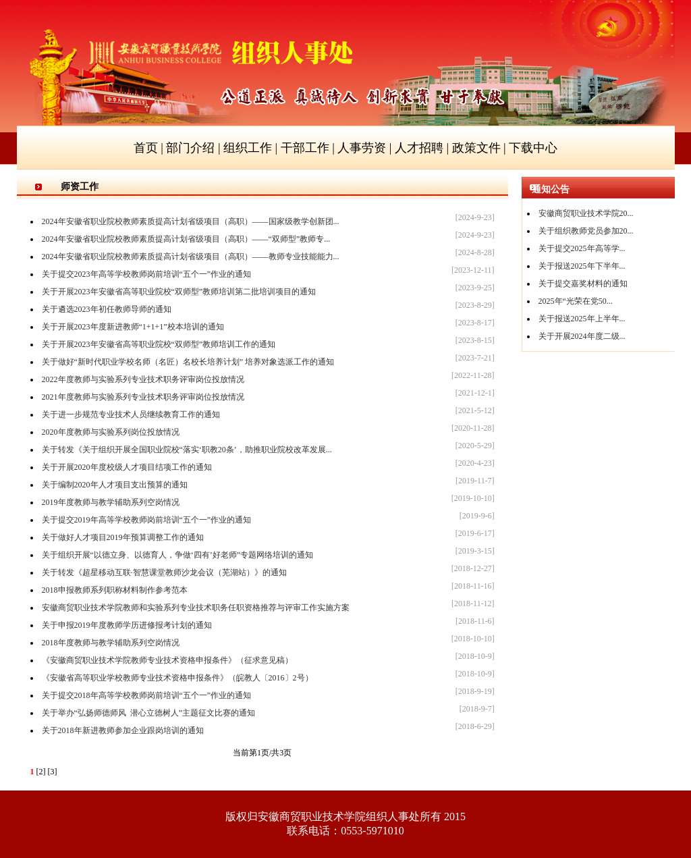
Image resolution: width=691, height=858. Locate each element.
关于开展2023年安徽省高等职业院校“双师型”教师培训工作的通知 (159, 344)
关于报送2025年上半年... (582, 318)
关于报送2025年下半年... (582, 266)
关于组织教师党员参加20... (586, 231)
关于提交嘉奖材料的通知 (583, 283)
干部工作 (305, 148)
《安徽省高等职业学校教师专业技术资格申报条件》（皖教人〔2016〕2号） (177, 677)
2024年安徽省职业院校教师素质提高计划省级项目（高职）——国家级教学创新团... (190, 221)
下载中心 (533, 148)
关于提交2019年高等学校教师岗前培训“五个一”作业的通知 (147, 520)
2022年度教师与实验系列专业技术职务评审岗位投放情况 (143, 379)
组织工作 (247, 148)
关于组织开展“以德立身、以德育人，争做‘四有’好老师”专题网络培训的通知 (178, 555)
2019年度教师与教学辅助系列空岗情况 (110, 502)
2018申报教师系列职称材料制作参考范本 (115, 590)
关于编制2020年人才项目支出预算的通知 (115, 484)
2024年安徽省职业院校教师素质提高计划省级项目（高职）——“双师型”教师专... (186, 239)
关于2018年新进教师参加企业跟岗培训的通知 (123, 730)
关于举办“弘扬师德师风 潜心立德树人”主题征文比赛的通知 (149, 713)
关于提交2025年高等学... (582, 248)
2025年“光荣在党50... (575, 301)
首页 (146, 148)
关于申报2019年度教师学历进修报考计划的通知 (127, 625)
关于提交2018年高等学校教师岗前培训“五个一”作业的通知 (147, 695)
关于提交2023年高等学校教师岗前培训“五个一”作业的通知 (147, 274)
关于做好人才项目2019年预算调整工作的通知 (123, 537)
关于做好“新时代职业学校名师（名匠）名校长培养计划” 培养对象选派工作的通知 (188, 362)
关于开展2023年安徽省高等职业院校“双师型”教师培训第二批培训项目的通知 (179, 291)
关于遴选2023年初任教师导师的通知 (106, 309)
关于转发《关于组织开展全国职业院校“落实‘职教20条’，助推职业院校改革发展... (187, 449)
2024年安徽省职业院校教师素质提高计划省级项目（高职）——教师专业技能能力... (190, 256)
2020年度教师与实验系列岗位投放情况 (110, 432)
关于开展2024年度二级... (582, 336)
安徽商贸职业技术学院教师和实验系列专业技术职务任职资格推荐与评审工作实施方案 (196, 607)
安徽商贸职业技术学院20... (586, 213)
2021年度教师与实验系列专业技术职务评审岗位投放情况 (143, 397)
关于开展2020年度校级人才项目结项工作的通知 (127, 467)
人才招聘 (419, 148)
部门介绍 (190, 148)
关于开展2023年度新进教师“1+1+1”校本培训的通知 (133, 326)
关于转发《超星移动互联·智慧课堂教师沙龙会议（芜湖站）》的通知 (164, 572)
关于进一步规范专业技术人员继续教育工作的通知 (131, 414)
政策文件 (476, 148)
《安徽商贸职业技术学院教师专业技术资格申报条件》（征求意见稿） (167, 660)
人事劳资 (361, 148)
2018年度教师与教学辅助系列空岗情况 (110, 642)
